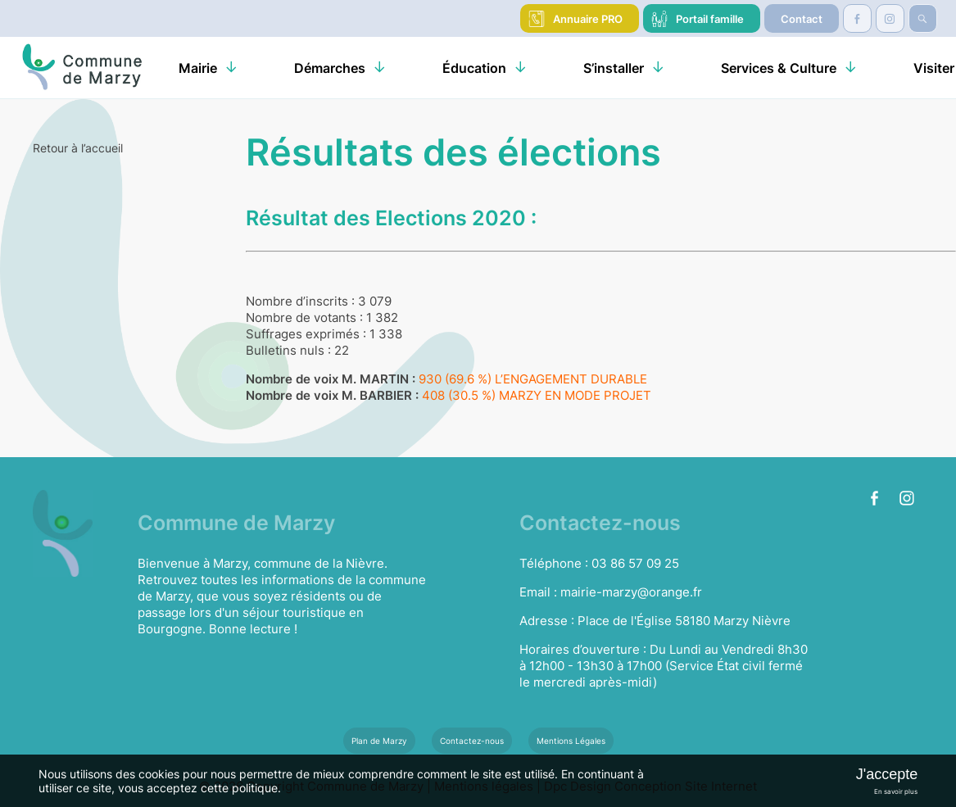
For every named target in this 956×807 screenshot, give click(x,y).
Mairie (198, 68)
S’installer (613, 68)
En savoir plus (895, 791)
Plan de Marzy (379, 741)
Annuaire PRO (588, 18)
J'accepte (886, 774)
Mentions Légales (571, 741)
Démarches (329, 68)
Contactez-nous (472, 741)
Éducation (474, 68)
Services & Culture (778, 68)
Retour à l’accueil (78, 148)
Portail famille (710, 18)
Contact (801, 18)
